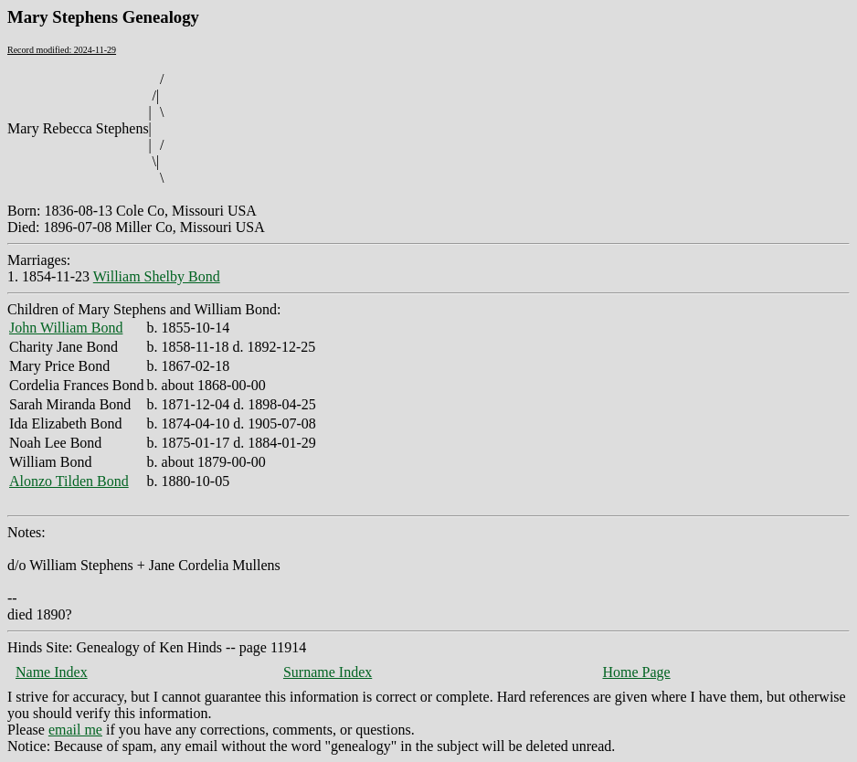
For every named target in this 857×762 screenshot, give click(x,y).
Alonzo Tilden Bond (69, 481)
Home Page (636, 672)
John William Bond (65, 327)
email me (75, 729)
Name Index (52, 672)
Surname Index (327, 672)
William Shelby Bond (156, 276)
